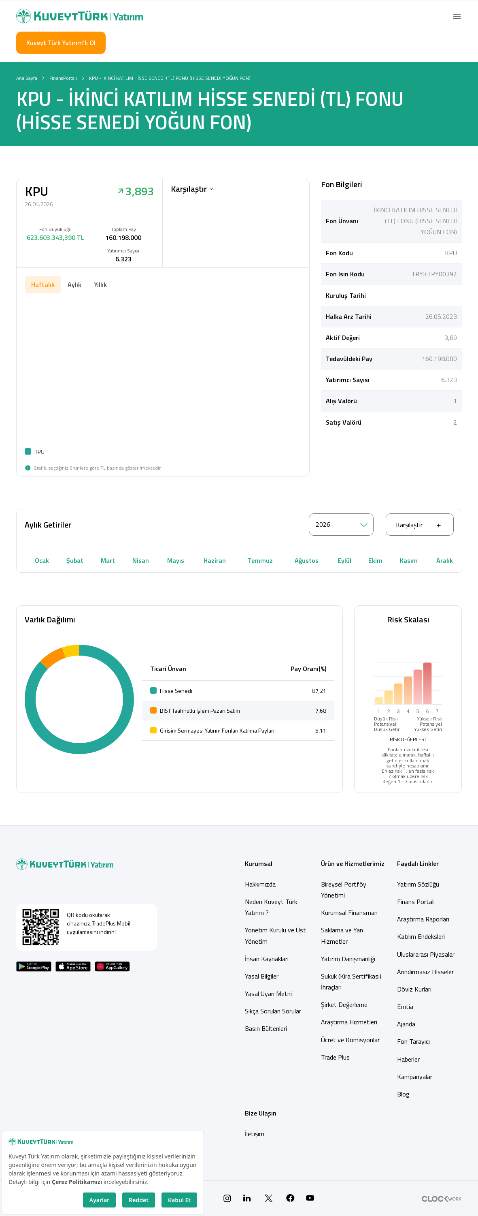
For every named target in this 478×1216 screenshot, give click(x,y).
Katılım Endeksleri (421, 936)
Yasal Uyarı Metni (268, 993)
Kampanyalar (414, 1076)
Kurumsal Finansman (349, 912)
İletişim (254, 1134)
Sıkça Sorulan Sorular (273, 1011)
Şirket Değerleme (344, 1004)
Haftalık (43, 284)
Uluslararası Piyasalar (426, 954)
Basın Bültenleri (266, 1028)
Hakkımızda (260, 884)
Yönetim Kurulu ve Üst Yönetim (275, 935)
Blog (403, 1094)
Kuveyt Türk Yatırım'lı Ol (61, 42)
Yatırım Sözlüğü (418, 884)
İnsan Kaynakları (267, 959)
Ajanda (406, 1024)
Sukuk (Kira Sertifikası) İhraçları (351, 981)
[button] (457, 16)
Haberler (408, 1059)
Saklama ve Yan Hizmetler (342, 935)
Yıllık (100, 284)
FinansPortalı (63, 78)
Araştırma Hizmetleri (349, 1022)
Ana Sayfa (26, 78)
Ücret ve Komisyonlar (350, 1040)
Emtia (405, 1006)
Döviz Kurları (414, 989)
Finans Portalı (416, 901)
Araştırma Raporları (423, 919)
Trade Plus (335, 1057)
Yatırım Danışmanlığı (348, 959)
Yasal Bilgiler (261, 976)
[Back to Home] (79, 16)
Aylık (74, 284)
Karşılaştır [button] (192, 188)
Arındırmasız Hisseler (425, 972)
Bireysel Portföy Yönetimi (343, 889)
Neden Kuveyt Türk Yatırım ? (271, 907)
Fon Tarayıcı (413, 1041)
